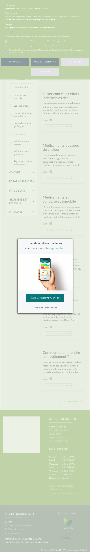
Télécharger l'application (45, 298)
